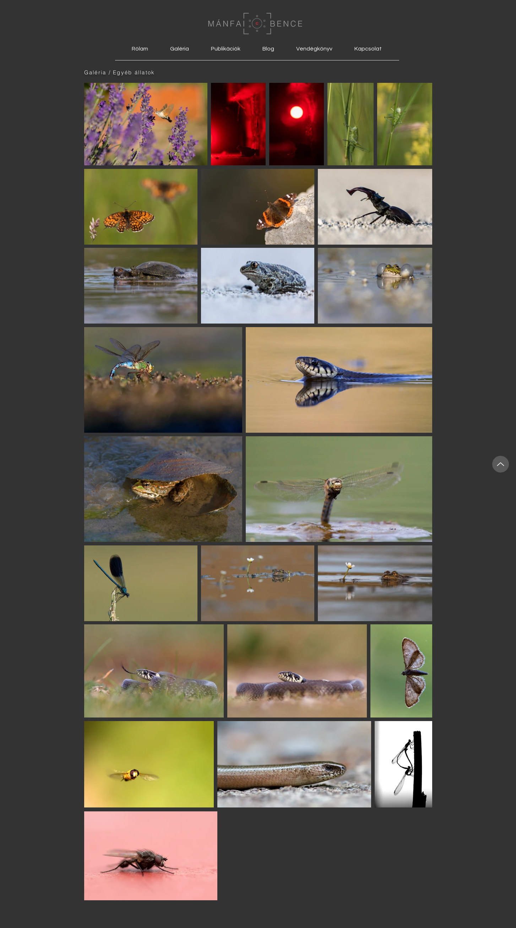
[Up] (500, 464)
